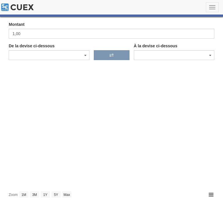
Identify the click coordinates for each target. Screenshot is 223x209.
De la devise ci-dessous (32, 46)
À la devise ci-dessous (155, 46)
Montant (16, 24)
